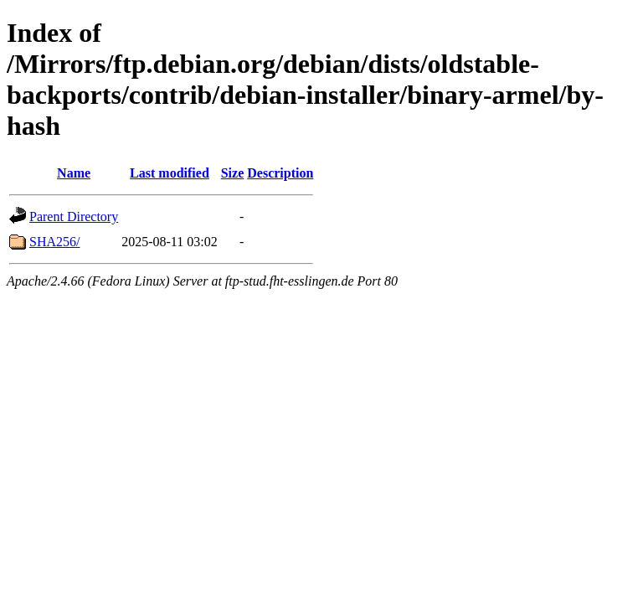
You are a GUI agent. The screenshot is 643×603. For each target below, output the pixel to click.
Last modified (169, 173)
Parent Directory (73, 216)
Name (73, 173)
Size (232, 173)
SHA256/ (54, 241)
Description (280, 173)
